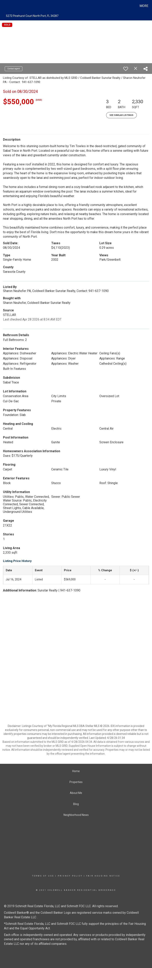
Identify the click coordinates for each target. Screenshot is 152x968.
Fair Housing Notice (103, 876)
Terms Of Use (43, 876)
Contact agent (13, 69)
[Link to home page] (4, 6)
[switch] (126, 68)
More (144, 6)
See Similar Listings (121, 115)
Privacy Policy (70, 876)
